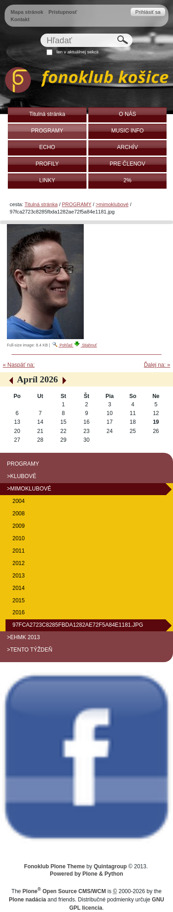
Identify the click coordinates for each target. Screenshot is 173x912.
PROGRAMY (77, 204)
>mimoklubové (112, 204)
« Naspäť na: (19, 365)
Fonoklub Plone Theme (54, 866)
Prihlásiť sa (148, 12)
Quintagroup (110, 866)
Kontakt (20, 19)
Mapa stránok (27, 12)
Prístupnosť (62, 12)
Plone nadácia (27, 899)
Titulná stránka (41, 204)
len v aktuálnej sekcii (77, 51)
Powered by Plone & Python (86, 874)
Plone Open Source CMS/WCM (64, 891)
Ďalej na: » (157, 365)
